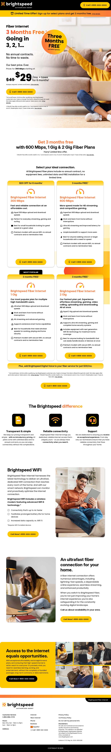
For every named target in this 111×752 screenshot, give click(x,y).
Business (33, 724)
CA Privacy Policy (65, 718)
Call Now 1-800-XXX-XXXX (23, 534)
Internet (33, 715)
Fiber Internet (35, 718)
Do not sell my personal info (69, 721)
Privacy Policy (64, 715)
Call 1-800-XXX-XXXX (95, 5)
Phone (32, 721)
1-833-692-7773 (8, 717)
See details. (38, 108)
